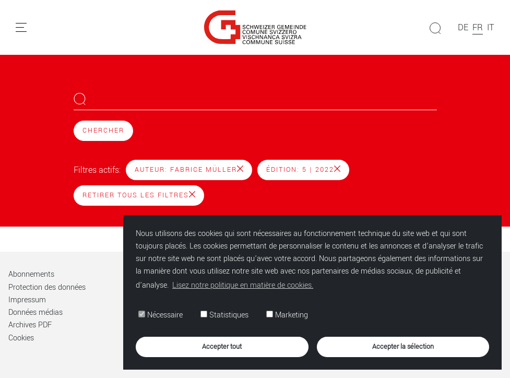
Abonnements (31, 274)
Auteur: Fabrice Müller (189, 169)
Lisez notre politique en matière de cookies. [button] (242, 285)
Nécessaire (160, 315)
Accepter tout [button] (222, 346)
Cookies (21, 338)
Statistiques (224, 315)
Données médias (35, 312)
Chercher (103, 130)
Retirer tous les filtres (138, 195)
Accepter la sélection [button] (403, 346)
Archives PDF (30, 325)
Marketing (287, 315)
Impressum (27, 299)
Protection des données (47, 287)
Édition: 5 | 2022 (303, 169)
